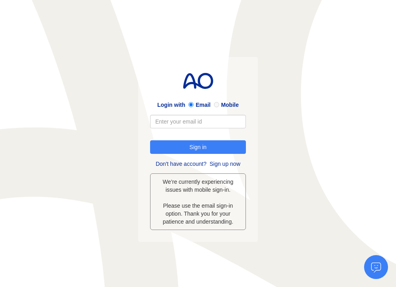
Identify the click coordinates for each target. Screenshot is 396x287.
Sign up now (225, 164)
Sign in (198, 147)
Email (203, 105)
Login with (171, 105)
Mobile (230, 105)
